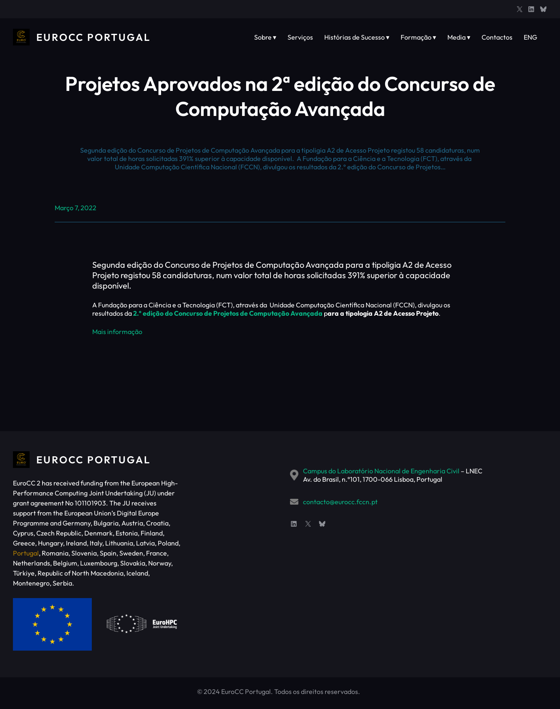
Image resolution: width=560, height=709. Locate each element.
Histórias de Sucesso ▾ (356, 37)
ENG (530, 37)
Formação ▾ (418, 37)
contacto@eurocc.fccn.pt (340, 502)
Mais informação (117, 331)
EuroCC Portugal (93, 37)
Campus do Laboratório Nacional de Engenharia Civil (381, 471)
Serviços (300, 37)
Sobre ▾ (265, 37)
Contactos (497, 37)
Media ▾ (458, 37)
